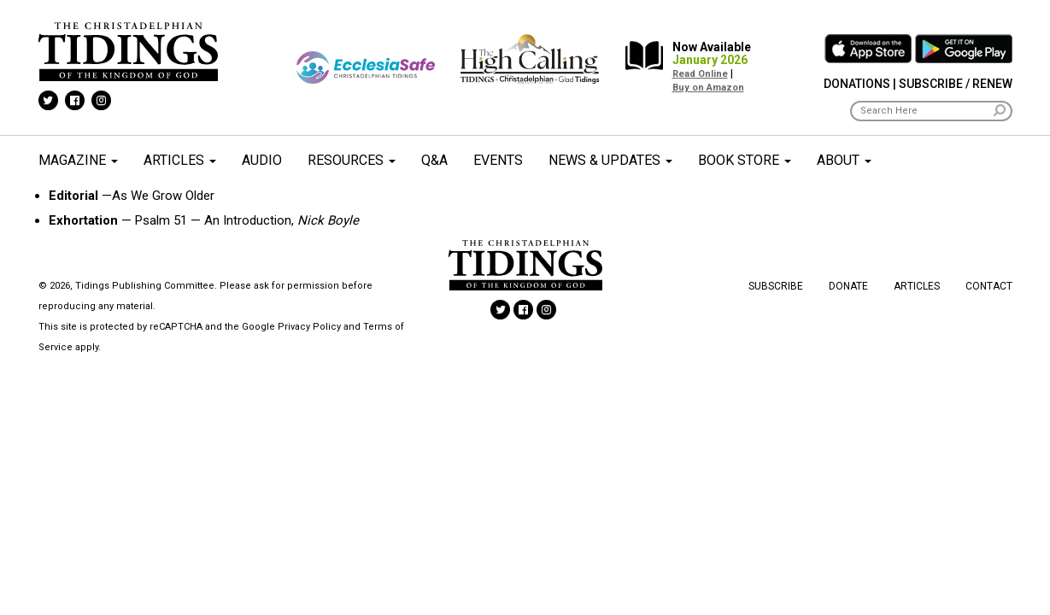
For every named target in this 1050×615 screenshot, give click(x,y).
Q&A (434, 160)
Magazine (78, 160)
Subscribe (775, 286)
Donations (857, 84)
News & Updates (610, 160)
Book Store (744, 160)
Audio (262, 160)
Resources (352, 160)
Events (498, 160)
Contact (988, 286)
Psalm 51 (161, 220)
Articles (180, 160)
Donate (848, 286)
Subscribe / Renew (955, 84)
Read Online (700, 74)
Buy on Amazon (708, 87)
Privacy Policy (309, 326)
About (844, 160)
